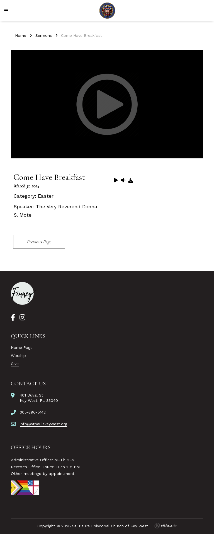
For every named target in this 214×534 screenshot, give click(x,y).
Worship (18, 355)
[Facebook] (13, 318)
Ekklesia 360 (165, 525)
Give (15, 363)
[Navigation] (7, 10)
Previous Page (39, 242)
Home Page (22, 347)
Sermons (43, 35)
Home (20, 35)
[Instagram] (22, 318)
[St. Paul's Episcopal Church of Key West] (107, 10)
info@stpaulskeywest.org (43, 424)
